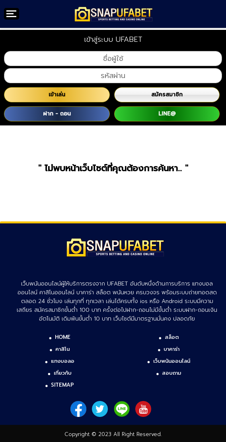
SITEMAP (62, 385)
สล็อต (172, 337)
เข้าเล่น (57, 94)
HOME (62, 337)
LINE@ (166, 114)
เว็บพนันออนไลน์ (171, 361)
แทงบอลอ (62, 361)
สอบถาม (171, 373)
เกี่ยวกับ (63, 373)
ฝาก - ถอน (57, 114)
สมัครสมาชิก (167, 94)
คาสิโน (62, 349)
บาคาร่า (171, 349)
